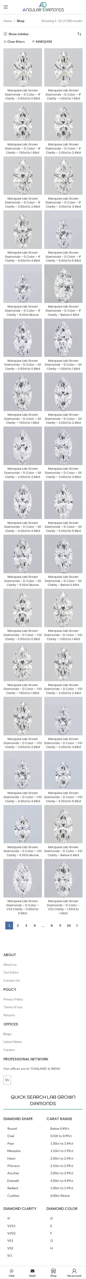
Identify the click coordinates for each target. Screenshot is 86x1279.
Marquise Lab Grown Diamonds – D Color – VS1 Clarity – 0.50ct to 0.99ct (23, 635)
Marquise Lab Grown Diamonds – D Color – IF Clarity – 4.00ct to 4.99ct (22, 257)
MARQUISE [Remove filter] (44, 41)
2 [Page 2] (18, 925)
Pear (10, 1143)
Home (7, 21)
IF (8, 1218)
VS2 (10, 1248)
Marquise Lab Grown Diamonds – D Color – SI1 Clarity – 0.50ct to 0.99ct (22, 365)
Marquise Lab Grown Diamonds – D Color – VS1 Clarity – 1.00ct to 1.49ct (63, 635)
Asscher (13, 1173)
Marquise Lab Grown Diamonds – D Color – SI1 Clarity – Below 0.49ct (63, 581)
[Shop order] (79, 34)
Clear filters (16, 41)
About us (10, 964)
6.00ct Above (60, 1195)
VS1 (10, 1240)
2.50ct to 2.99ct (61, 1166)
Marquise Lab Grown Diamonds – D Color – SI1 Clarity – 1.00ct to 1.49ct (63, 365)
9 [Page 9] (60, 925)
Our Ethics (11, 972)
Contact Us (11, 980)
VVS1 (11, 1226)
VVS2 (11, 1233)
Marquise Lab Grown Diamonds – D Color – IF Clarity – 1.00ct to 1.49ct (63, 94)
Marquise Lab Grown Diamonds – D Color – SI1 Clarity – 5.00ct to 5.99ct (63, 527)
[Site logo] (43, 6)
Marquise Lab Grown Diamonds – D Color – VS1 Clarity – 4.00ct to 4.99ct (23, 797)
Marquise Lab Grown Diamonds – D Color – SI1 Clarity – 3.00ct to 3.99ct (63, 473)
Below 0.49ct (59, 1128)
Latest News (12, 1042)
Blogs (7, 1034)
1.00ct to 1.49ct (61, 1143)
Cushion (13, 1195)
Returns (9, 1015)
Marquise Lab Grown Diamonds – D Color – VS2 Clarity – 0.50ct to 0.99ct (22, 907)
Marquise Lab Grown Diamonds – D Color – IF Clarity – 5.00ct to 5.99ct (63, 257)
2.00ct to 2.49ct (61, 1158)
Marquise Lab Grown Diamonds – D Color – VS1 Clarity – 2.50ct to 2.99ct (23, 743)
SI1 (9, 1255)
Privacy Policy (13, 999)
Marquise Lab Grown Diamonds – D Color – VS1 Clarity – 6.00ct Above (23, 851)
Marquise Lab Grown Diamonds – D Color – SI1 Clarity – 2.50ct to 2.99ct (22, 473)
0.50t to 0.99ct (61, 1136)
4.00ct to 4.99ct (61, 1181)
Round (12, 1128)
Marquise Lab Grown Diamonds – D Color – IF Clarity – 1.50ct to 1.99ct (22, 148)
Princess (13, 1166)
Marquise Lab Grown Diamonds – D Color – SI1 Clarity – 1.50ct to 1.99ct (22, 419)
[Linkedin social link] (7, 1080)
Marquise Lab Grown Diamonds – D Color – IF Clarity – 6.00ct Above (22, 310)
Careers (9, 1050)
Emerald (13, 1181)
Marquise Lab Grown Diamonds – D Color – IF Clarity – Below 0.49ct (63, 310)
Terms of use (12, 1007)
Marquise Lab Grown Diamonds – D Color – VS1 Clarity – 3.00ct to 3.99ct (63, 743)
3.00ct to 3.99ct (61, 1173)
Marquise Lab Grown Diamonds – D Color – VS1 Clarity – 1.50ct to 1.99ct (23, 689)
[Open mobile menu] (5, 6)
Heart (11, 1158)
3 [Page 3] (26, 925)
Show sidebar (18, 34)
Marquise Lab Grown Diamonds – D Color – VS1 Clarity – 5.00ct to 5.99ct (63, 797)
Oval (10, 1136)
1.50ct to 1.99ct (61, 1151)
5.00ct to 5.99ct (61, 1188)
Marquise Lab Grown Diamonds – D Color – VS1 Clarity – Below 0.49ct (63, 851)
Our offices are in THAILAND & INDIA (31, 1068)
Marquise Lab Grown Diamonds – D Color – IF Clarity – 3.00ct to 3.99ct (63, 203)
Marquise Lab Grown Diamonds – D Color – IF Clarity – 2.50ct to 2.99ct (22, 203)
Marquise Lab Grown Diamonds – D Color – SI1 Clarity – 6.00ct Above (22, 581)
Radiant (12, 1188)
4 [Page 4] (35, 925)
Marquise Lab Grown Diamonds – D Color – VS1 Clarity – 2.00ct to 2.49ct (63, 689)
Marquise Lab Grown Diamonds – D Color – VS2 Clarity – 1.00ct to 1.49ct (63, 907)
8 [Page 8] (52, 925)
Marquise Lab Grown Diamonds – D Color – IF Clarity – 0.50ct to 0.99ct (22, 94)
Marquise (14, 1151)
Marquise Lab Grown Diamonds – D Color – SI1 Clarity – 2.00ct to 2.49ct (63, 419)
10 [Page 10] (68, 925)
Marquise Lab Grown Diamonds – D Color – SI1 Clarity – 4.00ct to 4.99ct (22, 527)
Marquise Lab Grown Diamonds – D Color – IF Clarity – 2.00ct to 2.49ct (63, 148)
